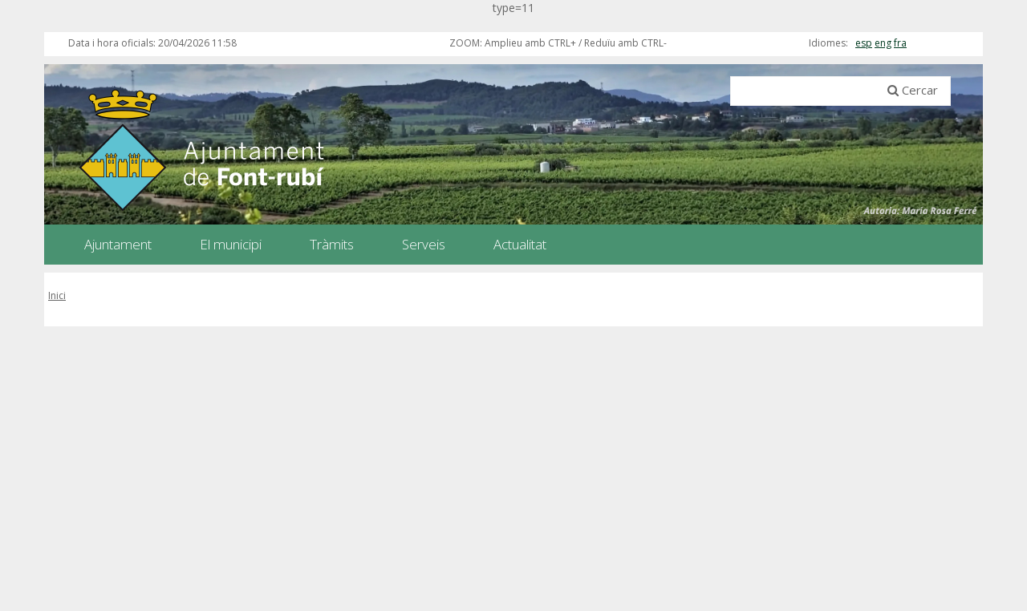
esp (863, 43)
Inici (57, 295)
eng (883, 43)
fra (900, 43)
